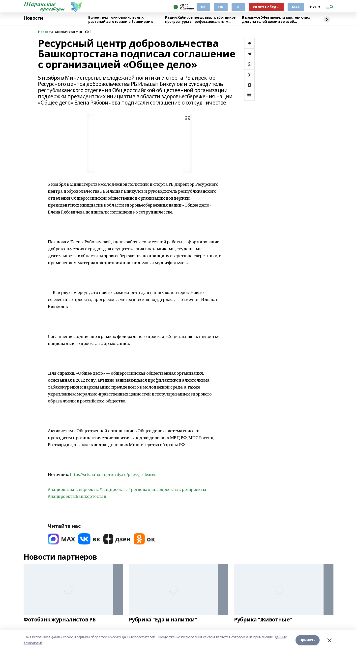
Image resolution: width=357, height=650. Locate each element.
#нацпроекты (113, 489)
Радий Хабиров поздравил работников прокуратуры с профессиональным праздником (200, 19)
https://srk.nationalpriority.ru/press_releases (113, 474)
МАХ (296, 6)
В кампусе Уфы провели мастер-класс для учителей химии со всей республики (276, 19)
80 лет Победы (266, 6)
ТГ (238, 6)
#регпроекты (192, 489)
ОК (220, 6)
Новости (33, 18)
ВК (203, 6)
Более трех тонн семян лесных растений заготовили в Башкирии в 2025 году (120, 19)
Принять (307, 640)
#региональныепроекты (153, 489)
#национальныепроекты (73, 489)
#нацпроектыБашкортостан (77, 496)
